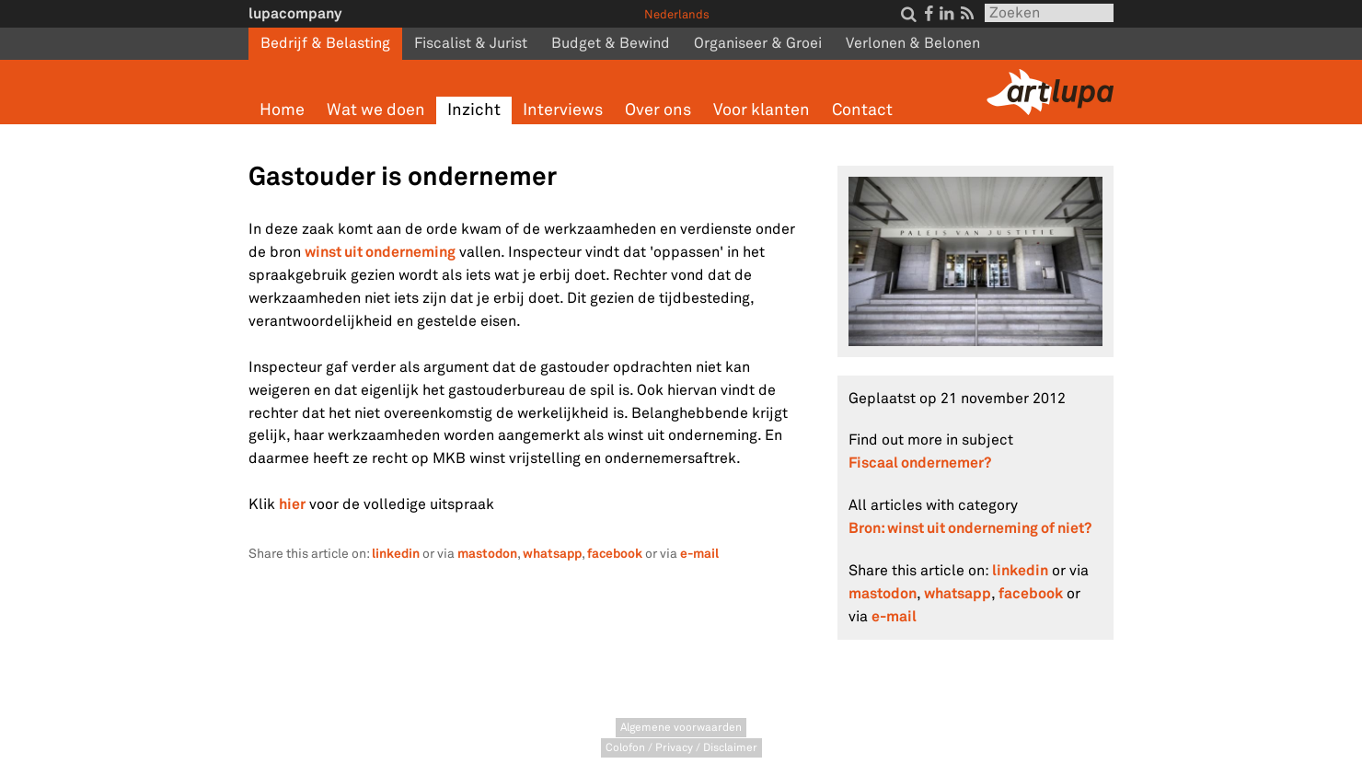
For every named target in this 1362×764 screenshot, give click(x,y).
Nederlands (677, 14)
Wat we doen (376, 110)
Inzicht (474, 110)
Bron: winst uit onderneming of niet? (969, 528)
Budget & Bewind (610, 43)
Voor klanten (761, 110)
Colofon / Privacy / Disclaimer (681, 748)
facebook (614, 553)
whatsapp (552, 553)
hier (292, 504)
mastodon (487, 553)
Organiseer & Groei (758, 43)
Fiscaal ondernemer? (919, 462)
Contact (862, 110)
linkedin (396, 553)
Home (282, 110)
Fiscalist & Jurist (470, 43)
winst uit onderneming (380, 251)
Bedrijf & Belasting (325, 43)
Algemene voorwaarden (681, 728)
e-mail (699, 553)
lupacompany (294, 13)
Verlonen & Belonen (913, 43)
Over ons (658, 110)
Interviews (563, 110)
